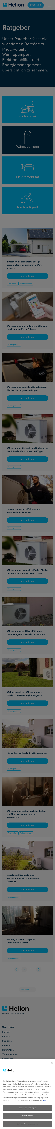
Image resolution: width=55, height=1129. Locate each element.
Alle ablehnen (27, 1120)
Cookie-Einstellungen (27, 1112)
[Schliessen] (52, 1067)
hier (44, 1105)
